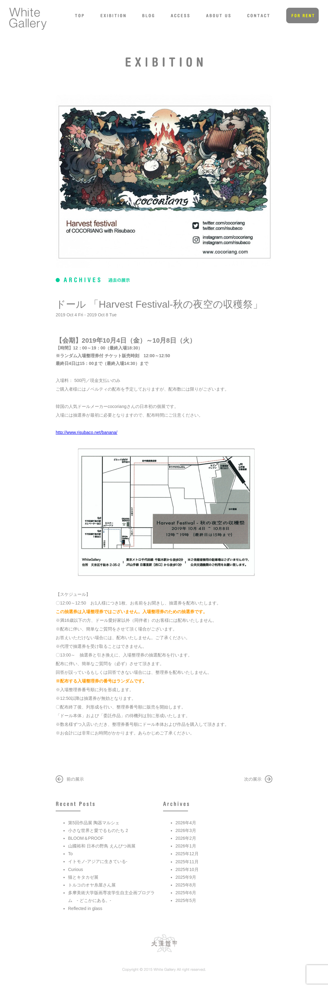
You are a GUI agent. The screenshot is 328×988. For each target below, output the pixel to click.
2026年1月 (185, 845)
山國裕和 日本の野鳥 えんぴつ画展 (102, 845)
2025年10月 (187, 869)
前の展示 (75, 779)
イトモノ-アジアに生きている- (97, 861)
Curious (75, 869)
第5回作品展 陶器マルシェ (93, 822)
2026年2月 (185, 838)
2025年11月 (187, 861)
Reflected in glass (85, 908)
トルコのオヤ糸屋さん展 (92, 884)
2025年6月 (185, 892)
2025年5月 (185, 900)
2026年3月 (185, 830)
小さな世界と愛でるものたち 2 (98, 830)
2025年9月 (185, 877)
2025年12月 (187, 853)
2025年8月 (185, 884)
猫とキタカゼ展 (83, 877)
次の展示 (252, 779)
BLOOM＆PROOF (85, 838)
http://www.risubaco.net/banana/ (86, 432)
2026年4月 (185, 822)
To (70, 853)
